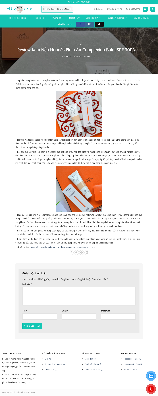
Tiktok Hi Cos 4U (131, 369)
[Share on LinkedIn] (86, 252)
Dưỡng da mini (93, 17)
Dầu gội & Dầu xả (141, 17)
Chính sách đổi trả (52, 369)
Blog (79, 44)
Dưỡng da (57, 17)
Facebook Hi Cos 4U (132, 358)
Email (65, 310)
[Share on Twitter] (76, 252)
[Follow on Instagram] (89, 24)
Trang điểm (40, 17)
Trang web (105, 310)
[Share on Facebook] (71, 252)
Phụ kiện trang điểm (18, 17)
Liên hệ (48, 358)
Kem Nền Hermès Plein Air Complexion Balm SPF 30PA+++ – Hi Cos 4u (63, 247)
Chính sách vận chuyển (94, 369)
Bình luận (27, 284)
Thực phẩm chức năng (117, 17)
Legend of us (90, 358)
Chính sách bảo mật (93, 364)
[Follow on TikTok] (99, 24)
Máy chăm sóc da (64, 24)
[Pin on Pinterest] (81, 252)
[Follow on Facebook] (80, 24)
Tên (24, 310)
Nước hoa (74, 17)
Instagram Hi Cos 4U (133, 364)
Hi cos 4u (91, 56)
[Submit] (66, 9)
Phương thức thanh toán (55, 364)
